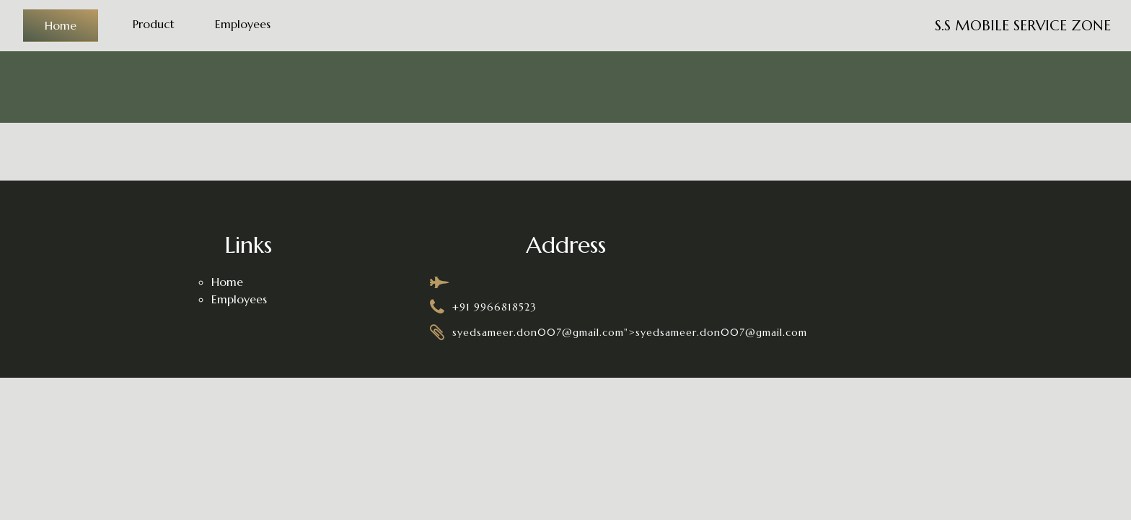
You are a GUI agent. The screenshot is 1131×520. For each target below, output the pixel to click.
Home (60, 25)
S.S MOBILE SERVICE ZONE (1023, 26)
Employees (242, 24)
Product (154, 24)
